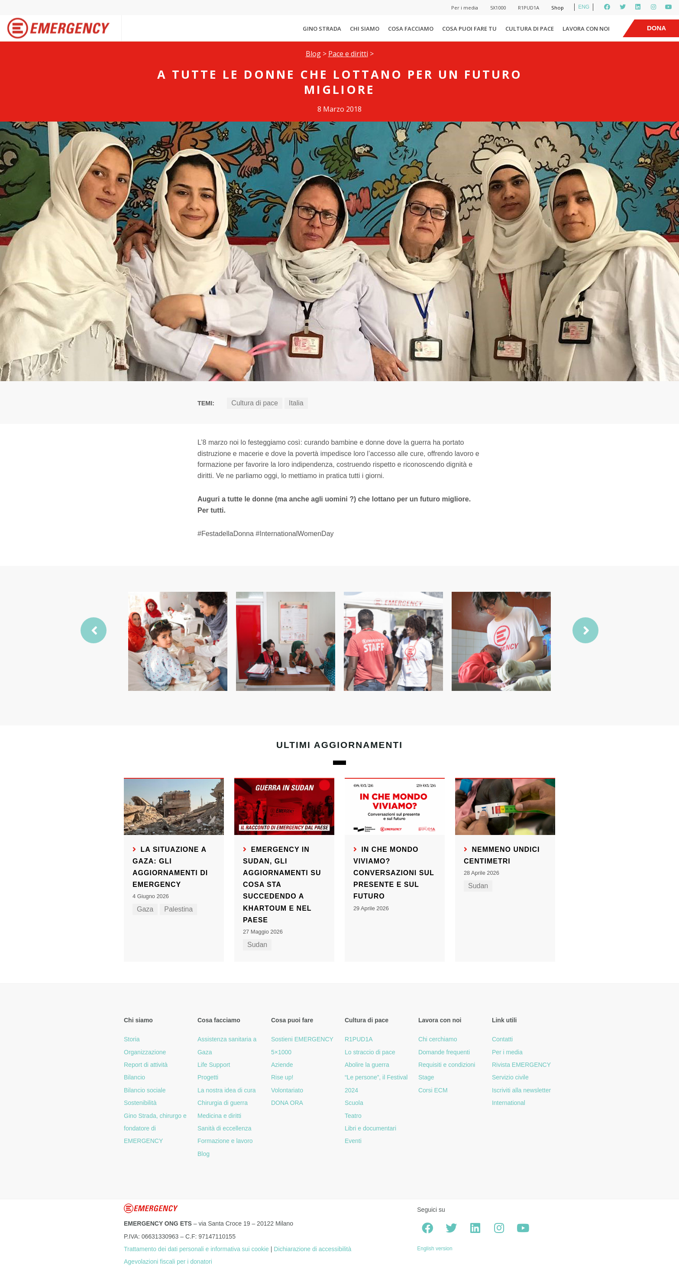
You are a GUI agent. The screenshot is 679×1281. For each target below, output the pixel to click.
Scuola (354, 1102)
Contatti (502, 1039)
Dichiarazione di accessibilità (312, 1249)
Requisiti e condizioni (446, 1064)
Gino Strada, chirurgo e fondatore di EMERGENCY (155, 1128)
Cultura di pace (529, 28)
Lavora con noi (586, 28)
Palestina (178, 909)
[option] (178, 665)
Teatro (353, 1115)
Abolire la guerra (367, 1064)
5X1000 (498, 7)
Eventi (353, 1140)
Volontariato (287, 1090)
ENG (583, 7)
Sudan (257, 944)
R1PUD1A (528, 7)
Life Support (213, 1064)
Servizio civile (510, 1077)
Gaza (145, 909)
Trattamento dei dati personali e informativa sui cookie (196, 1249)
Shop (557, 7)
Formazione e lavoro (225, 1140)
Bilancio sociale (145, 1090)
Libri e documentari (370, 1128)
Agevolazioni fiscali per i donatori (168, 1261)
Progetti (207, 1077)
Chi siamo (364, 28)
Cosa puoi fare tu (469, 28)
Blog (313, 53)
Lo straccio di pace (370, 1052)
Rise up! (282, 1077)
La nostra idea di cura (226, 1090)
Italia (296, 403)
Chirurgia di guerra (222, 1102)
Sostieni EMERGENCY (302, 1039)
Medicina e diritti (219, 1115)
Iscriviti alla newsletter (521, 1090)
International (508, 1102)
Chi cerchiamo (437, 1039)
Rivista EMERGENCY (521, 1064)
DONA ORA (287, 1102)
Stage (426, 1077)
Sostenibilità (140, 1102)
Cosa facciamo (410, 28)
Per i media (464, 7)
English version (434, 1249)
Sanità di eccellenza (224, 1128)
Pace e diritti (348, 53)
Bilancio (134, 1077)
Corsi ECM (433, 1090)
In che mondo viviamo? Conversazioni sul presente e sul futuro (393, 873)
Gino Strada (322, 28)
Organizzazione (145, 1052)
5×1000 (281, 1052)
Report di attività (146, 1064)
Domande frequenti (444, 1052)
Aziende (282, 1064)
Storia (132, 1039)
